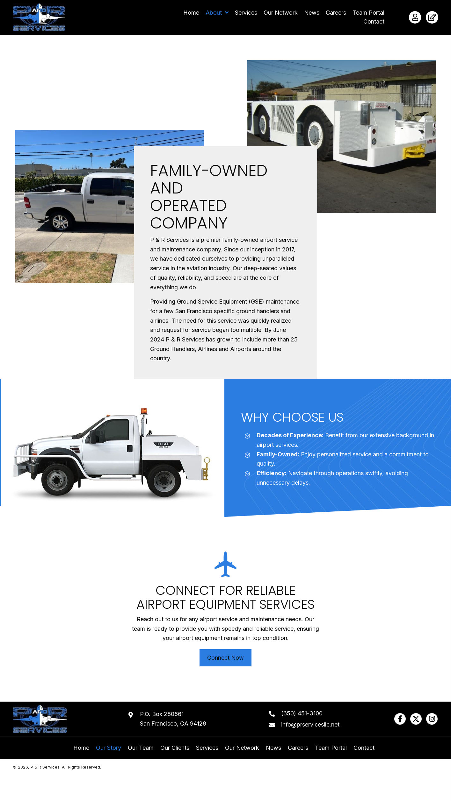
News (273, 747)
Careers (298, 747)
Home (81, 747)
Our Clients (174, 747)
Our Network (242, 747)
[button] (400, 719)
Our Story (108, 747)
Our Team (141, 747)
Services (207, 747)
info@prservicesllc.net (310, 724)
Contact (364, 747)
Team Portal (331, 747)
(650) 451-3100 (302, 713)
